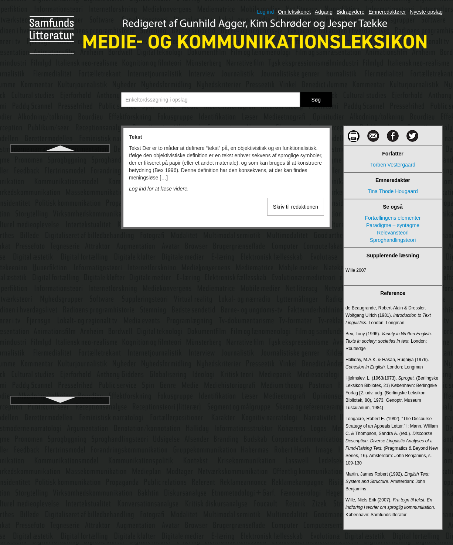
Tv (60, 306)
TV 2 (60, 319)
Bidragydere (351, 12)
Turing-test (60, 279)
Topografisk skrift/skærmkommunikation (60, 240)
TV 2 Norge (60, 333)
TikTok (60, 213)
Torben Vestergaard (392, 165)
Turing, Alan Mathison (60, 293)
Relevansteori (393, 233)
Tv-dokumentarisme (60, 373)
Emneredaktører (387, 12)
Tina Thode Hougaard (393, 191)
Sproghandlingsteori (393, 240)
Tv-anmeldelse (60, 359)
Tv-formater (60, 386)
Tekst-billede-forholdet (60, 173)
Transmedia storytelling (60, 253)
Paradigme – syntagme (392, 225)
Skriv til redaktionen (295, 207)
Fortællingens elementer (393, 218)
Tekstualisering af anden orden (60, 186)
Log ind (265, 12)
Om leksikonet (294, 12)
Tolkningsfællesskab (60, 226)
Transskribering (60, 266)
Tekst (60, 160)
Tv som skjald (60, 346)
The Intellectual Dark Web (60, 200)
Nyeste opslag (426, 12)
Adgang (324, 12)
